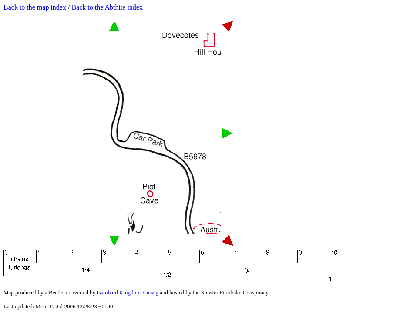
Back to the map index (34, 7)
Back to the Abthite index (107, 7)
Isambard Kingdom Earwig (127, 292)
